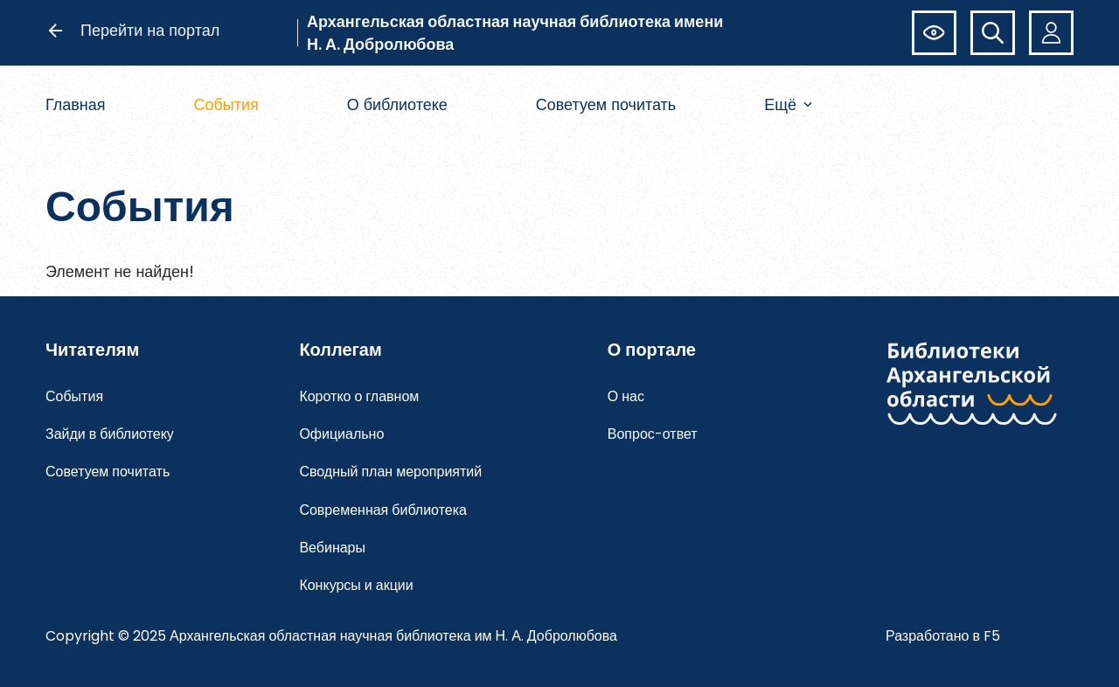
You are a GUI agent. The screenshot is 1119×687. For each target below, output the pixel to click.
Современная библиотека (383, 510)
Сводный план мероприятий (390, 471)
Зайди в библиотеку (109, 434)
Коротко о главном (359, 396)
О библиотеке (397, 104)
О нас (626, 396)
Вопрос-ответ (653, 434)
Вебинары (332, 548)
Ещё (788, 104)
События (225, 104)
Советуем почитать (606, 104)
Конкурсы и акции (356, 585)
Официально (341, 434)
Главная (75, 104)
